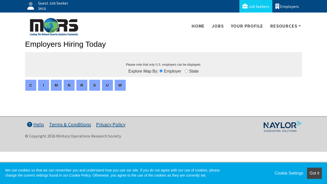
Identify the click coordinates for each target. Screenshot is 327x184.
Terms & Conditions (70, 124)
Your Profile (247, 26)
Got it (314, 173)
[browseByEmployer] (161, 71)
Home (198, 26)
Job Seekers (255, 6)
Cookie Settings (289, 173)
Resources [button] (283, 26)
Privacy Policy (110, 124)
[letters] (31, 85)
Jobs (218, 26)
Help (35, 124)
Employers (287, 6)
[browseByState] (186, 71)
